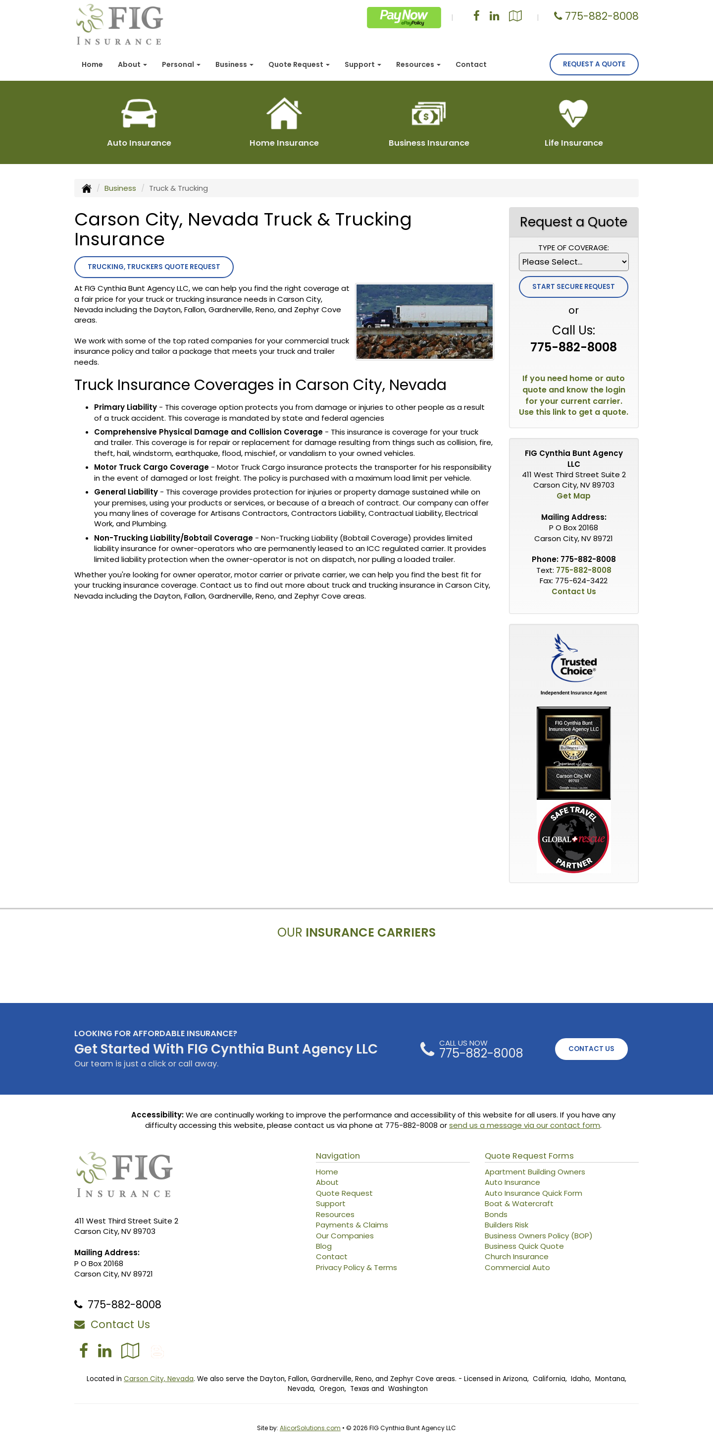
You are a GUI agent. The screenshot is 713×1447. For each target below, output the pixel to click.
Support (331, 1203)
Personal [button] (181, 64)
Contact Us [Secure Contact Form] (574, 591)
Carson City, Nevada (159, 1379)
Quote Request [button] (299, 64)
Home (92, 64)
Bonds (496, 1214)
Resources (335, 1214)
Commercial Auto (517, 1267)
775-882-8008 (602, 16)
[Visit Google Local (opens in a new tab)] (515, 17)
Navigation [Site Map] (338, 1156)
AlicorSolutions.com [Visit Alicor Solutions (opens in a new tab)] (310, 1428)
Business (120, 188)
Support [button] (363, 64)
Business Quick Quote (524, 1246)
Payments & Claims (352, 1225)
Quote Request (344, 1193)
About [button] (132, 64)
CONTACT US (591, 1049)
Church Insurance (517, 1256)
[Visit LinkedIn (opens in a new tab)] (494, 17)
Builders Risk (506, 1225)
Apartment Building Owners (535, 1172)
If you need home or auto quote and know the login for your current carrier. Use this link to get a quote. (573, 395)
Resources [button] (418, 64)
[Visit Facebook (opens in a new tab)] (476, 17)
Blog (324, 1246)
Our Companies (345, 1235)
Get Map (574, 496)
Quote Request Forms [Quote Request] (529, 1156)
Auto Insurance (512, 1182)
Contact (471, 64)
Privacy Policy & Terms (356, 1267)
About (327, 1182)
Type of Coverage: (573, 247)
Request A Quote (594, 64)
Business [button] (234, 64)
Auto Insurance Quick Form (533, 1193)
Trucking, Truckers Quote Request (154, 267)
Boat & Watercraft (519, 1203)
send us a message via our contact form (524, 1125)
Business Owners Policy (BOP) (539, 1235)
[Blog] (157, 1350)
